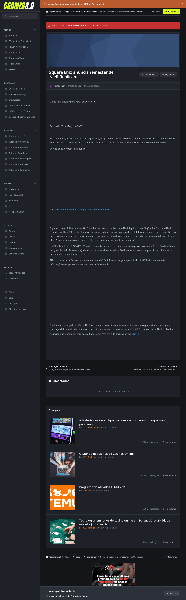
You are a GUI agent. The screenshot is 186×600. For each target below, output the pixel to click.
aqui (136, 334)
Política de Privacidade (70, 596)
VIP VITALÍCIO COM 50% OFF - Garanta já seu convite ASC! (77, 25)
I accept (172, 593)
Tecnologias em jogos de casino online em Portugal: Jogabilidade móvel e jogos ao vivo (124, 522)
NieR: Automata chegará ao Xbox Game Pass (85, 209)
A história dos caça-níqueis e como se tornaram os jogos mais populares (122, 422)
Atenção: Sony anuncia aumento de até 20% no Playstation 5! (73, 4)
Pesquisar (11, 16)
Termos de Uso (53, 596)
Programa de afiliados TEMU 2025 (103, 487)
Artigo (106, 490)
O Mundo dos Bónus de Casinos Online (106, 454)
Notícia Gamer (109, 427)
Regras (85, 596)
